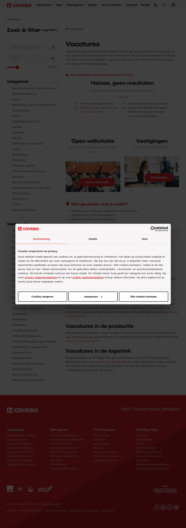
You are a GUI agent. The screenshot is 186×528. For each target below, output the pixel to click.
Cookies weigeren (142, 296)
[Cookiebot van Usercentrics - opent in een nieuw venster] (153, 229)
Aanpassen (92, 296)
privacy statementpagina (41, 277)
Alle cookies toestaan (42, 296)
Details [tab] (93, 238)
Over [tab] (145, 238)
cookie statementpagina (88, 277)
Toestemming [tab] (41, 238)
